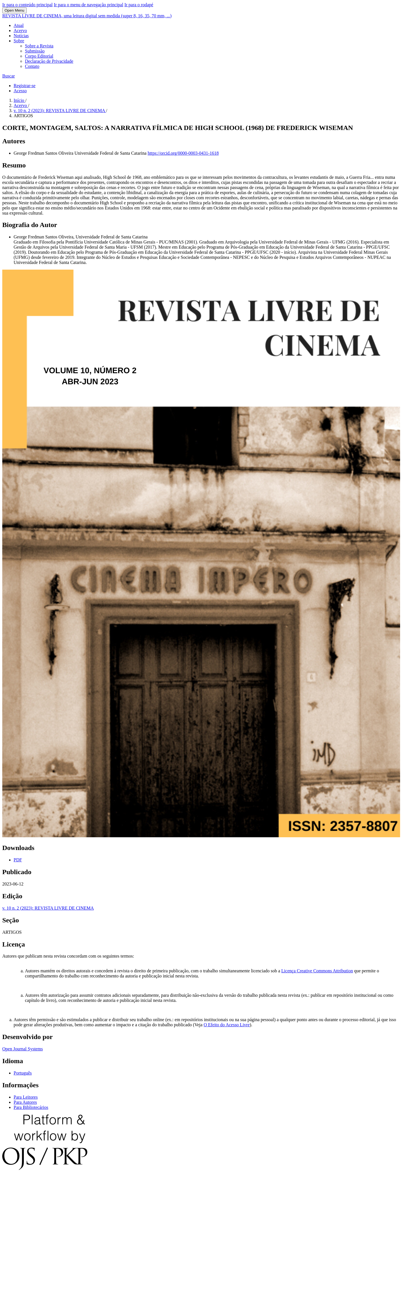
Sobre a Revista (39, 45)
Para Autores (25, 1102)
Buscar (8, 76)
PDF (18, 859)
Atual (19, 25)
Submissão (34, 51)
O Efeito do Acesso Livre (226, 1024)
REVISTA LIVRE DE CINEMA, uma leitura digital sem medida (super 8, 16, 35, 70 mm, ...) (86, 15)
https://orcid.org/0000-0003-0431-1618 (183, 153)
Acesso (20, 90)
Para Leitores (26, 1097)
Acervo (20, 30)
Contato (32, 66)
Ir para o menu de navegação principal (88, 4)
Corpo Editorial (39, 56)
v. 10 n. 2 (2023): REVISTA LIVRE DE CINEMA (60, 110)
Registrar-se (24, 85)
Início (19, 100)
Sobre (19, 40)
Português (23, 1073)
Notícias (21, 35)
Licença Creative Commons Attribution (317, 970)
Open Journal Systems (22, 1048)
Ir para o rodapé (138, 4)
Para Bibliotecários (31, 1107)
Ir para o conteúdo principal (27, 4)
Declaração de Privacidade (49, 61)
